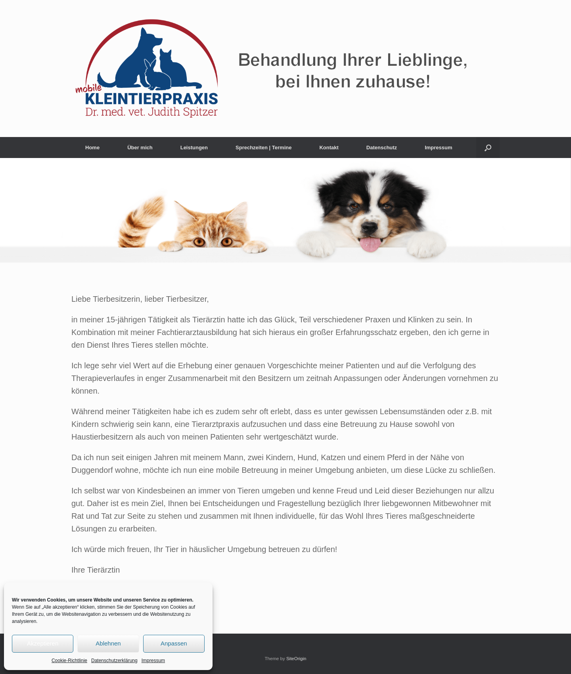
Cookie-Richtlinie (69, 660)
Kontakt (328, 147)
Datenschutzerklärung (114, 660)
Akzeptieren (42, 643)
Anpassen (174, 643)
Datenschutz (381, 147)
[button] (488, 147)
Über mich (140, 147)
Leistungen (194, 147)
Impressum (153, 660)
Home (92, 147)
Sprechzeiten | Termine (263, 147)
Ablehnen (108, 643)
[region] (285, 210)
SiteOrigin (296, 658)
